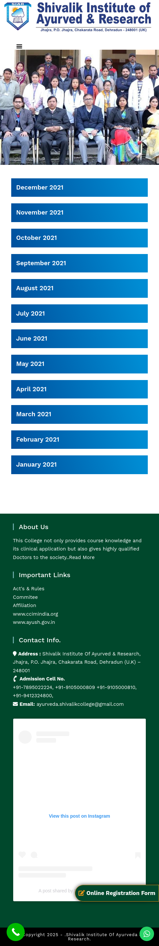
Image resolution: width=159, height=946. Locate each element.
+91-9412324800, (33, 696)
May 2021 (30, 364)
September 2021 (41, 263)
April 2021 (31, 389)
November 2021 (39, 212)
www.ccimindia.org (35, 614)
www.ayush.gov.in (34, 622)
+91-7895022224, (34, 687)
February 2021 (37, 439)
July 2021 (30, 313)
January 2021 (36, 464)
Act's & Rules (28, 589)
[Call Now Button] (16, 932)
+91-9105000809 (75, 687)
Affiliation (24, 605)
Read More (82, 557)
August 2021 (34, 288)
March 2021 (33, 414)
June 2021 (31, 338)
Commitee (25, 597)
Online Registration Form (117, 893)
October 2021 (36, 238)
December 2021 (39, 187)
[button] (19, 46)
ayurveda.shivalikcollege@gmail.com (80, 704)
